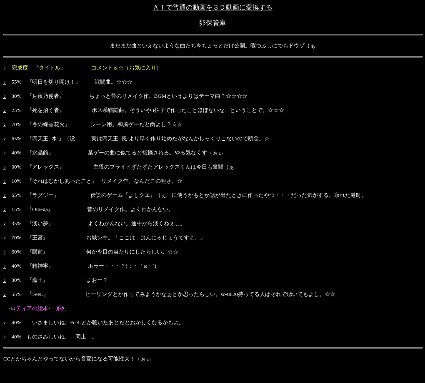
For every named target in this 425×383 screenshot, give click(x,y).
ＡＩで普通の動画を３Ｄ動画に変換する (212, 7)
